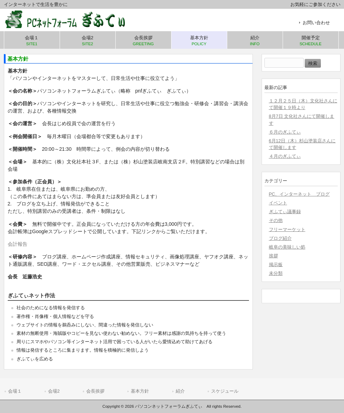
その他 (276, 220)
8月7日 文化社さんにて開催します (302, 120)
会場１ (15, 391)
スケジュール (224, 391)
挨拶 (273, 255)
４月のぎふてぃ (285, 156)
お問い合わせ (316, 22)
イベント (278, 202)
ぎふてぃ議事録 (285, 211)
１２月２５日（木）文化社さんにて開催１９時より (303, 104)
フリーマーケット (287, 229)
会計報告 (17, 244)
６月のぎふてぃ (285, 132)
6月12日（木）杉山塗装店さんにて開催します (302, 144)
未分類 (276, 273)
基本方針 (140, 391)
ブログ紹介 (280, 238)
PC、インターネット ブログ (299, 194)
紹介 (180, 391)
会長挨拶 (95, 391)
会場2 (54, 391)
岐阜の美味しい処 (287, 247)
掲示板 (276, 264)
